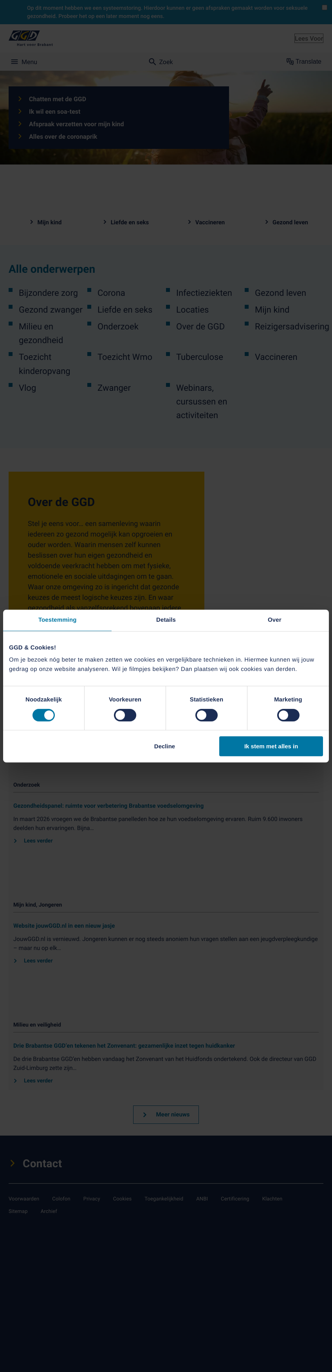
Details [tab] (166, 620)
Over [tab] (274, 620)
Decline (164, 746)
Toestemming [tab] (57, 620)
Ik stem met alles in (271, 746)
